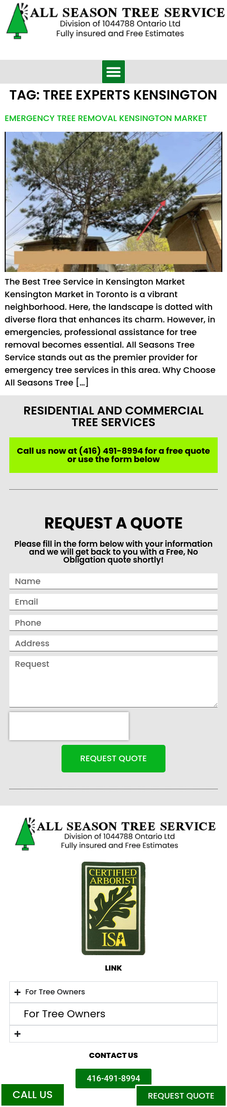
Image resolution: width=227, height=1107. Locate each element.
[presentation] (69, 726)
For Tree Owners (64, 1014)
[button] (114, 72)
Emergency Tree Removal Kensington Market (106, 118)
